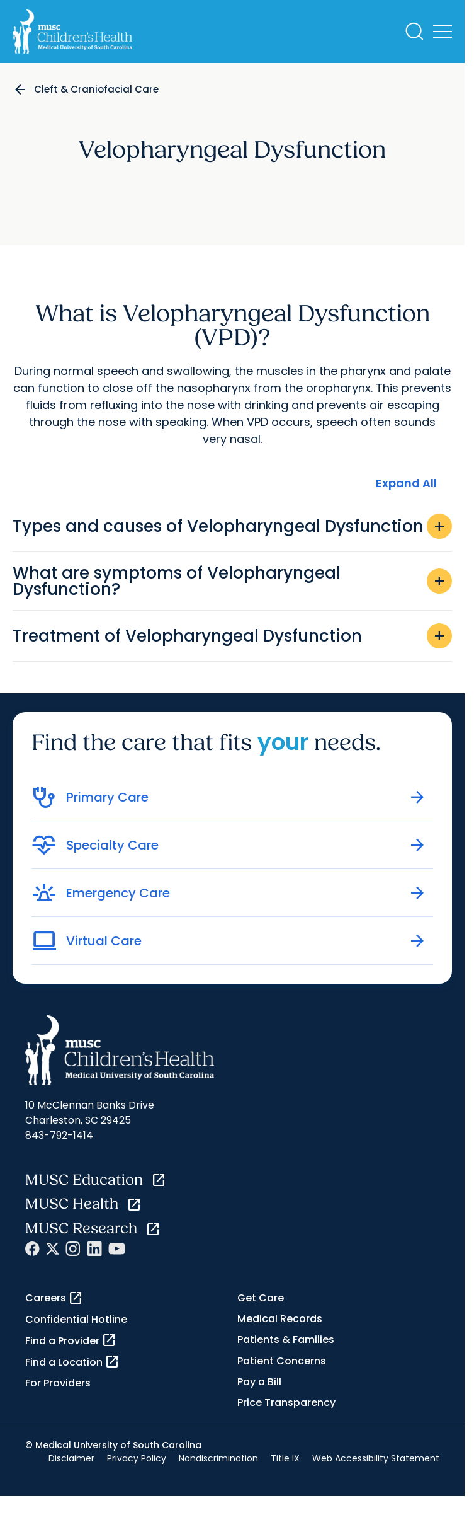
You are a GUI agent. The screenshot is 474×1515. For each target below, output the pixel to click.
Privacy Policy (136, 1458)
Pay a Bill (259, 1381)
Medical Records (279, 1318)
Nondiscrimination (218, 1458)
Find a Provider (70, 1340)
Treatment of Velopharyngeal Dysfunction (232, 635)
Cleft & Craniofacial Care (96, 89)
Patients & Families (285, 1339)
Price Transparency (286, 1402)
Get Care (260, 1298)
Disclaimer (71, 1458)
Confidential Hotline (76, 1319)
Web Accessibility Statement (375, 1458)
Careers (54, 1298)
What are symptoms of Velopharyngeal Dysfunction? (232, 581)
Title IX (285, 1458)
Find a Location (72, 1362)
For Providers (58, 1383)
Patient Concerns (281, 1361)
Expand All (406, 483)
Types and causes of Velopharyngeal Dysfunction (232, 526)
